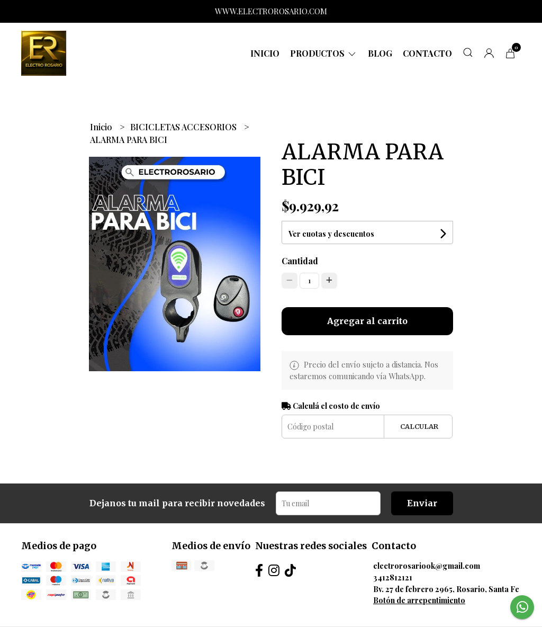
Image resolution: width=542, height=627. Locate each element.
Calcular (419, 426)
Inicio (264, 53)
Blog (380, 53)
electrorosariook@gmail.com (426, 565)
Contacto (427, 53)
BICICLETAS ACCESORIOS (184, 126)
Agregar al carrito (367, 321)
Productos (323, 53)
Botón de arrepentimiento (419, 600)
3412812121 (392, 577)
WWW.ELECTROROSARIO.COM (271, 11)
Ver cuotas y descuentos (331, 234)
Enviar (422, 503)
